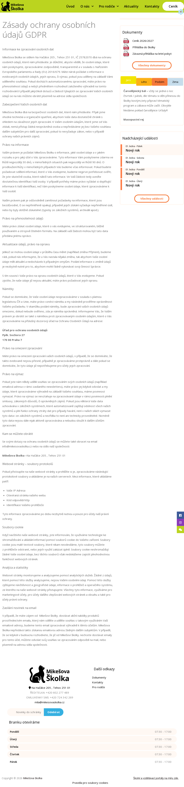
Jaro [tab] (128, 80)
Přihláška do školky (143, 47)
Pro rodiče (110, 6)
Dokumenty (99, 677)
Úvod (70, 6)
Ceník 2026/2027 (143, 40)
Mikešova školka (32, 778)
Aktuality (131, 6)
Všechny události (151, 198)
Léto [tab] (144, 82)
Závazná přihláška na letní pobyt (152, 53)
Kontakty (152, 6)
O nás (88, 6)
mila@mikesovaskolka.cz (50, 702)
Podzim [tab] (159, 82)
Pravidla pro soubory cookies (90, 782)
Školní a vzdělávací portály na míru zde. (156, 778)
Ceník (173, 6)
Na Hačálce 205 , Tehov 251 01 (49, 687)
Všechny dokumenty (151, 65)
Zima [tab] (175, 82)
